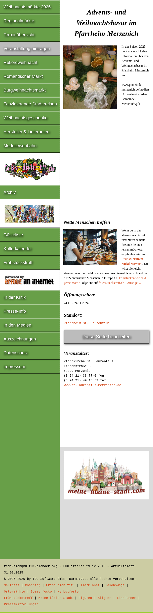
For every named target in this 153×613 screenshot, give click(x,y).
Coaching (32, 585)
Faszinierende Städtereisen (30, 103)
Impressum (14, 366)
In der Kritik (15, 297)
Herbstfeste (68, 592)
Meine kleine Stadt (55, 598)
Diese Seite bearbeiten (106, 336)
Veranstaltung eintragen (27, 48)
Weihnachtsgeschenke (26, 117)
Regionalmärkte (19, 20)
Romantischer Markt (23, 76)
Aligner (104, 598)
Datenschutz (16, 352)
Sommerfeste (41, 592)
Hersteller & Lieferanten (27, 131)
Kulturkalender (18, 248)
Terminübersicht (19, 34)
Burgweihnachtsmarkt (25, 90)
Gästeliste (13, 234)
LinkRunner (126, 598)
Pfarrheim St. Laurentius (87, 323)
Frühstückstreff (18, 262)
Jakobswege (115, 585)
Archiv (10, 192)
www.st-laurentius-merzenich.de (92, 385)
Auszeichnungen (20, 338)
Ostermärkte (14, 592)
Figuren (85, 598)
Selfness (11, 585)
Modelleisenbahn (20, 145)
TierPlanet (90, 585)
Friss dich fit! (60, 585)
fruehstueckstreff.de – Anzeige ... (120, 282)
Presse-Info (15, 311)
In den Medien (17, 325)
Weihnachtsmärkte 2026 (27, 6)
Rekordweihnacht (20, 62)
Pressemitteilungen (21, 604)
